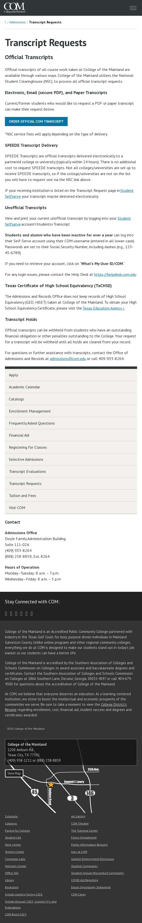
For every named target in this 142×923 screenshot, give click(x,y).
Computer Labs (15, 859)
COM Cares (78, 894)
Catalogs (16, 398)
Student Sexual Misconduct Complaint (97, 873)
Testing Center (14, 852)
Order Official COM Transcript (36, 121)
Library (9, 880)
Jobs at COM (79, 852)
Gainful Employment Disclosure (92, 859)
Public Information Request (89, 844)
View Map (14, 773)
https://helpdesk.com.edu (115, 274)
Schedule (11, 816)
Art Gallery (78, 816)
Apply (13, 374)
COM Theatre (80, 823)
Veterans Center (15, 866)
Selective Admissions (26, 459)
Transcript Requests (25, 483)
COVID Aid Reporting (84, 880)
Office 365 (12, 873)
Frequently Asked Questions (32, 423)
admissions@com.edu (68, 358)
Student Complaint (84, 866)
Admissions (17, 22)
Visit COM (17, 507)
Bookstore (12, 887)
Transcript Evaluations (27, 471)
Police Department (84, 837)
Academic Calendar (24, 386)
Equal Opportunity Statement (91, 887)
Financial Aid (19, 435)
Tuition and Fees (22, 495)
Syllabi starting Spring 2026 (23, 894)
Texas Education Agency (102, 308)
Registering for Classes (28, 447)
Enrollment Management (30, 411)
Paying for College (17, 830)
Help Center (13, 844)
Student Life (13, 837)
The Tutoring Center (84, 830)
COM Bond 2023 (15, 914)
